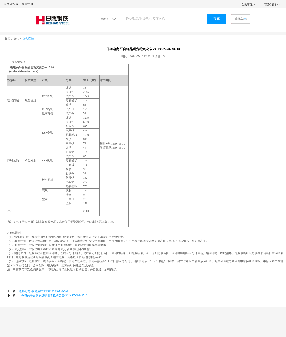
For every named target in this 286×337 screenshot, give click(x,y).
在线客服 (247, 4)
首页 (6, 4)
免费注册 (27, 4)
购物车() (241, 18)
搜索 (216, 18)
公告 (16, 38)
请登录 (14, 4)
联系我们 (270, 4)
